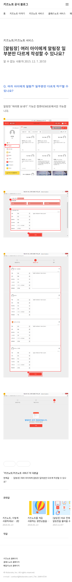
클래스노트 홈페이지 (11, 562)
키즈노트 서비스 (36, 13)
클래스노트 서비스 (57, 13)
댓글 (5, 533)
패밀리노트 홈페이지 (11, 565)
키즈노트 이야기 (17, 13)
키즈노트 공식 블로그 (15, 4)
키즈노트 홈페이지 (10, 558)
